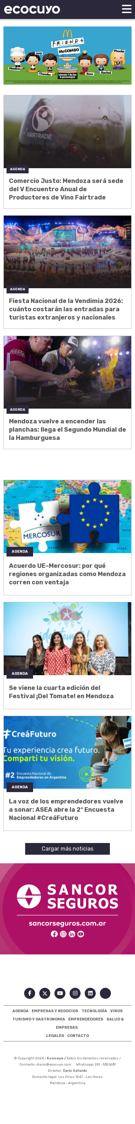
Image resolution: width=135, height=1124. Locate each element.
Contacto (78, 1036)
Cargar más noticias (67, 848)
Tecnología (94, 1011)
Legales (55, 1036)
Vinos (116, 1011)
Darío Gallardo (75, 1071)
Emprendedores (85, 1019)
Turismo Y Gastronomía (38, 1019)
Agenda (20, 1011)
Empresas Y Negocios (55, 1011)
